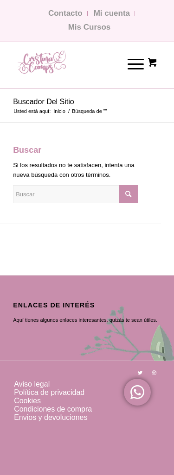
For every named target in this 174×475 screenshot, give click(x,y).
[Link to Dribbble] (154, 373)
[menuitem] (81, 384)
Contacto (65, 13)
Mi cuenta (112, 13)
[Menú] (129, 63)
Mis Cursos (89, 27)
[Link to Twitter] (140, 373)
